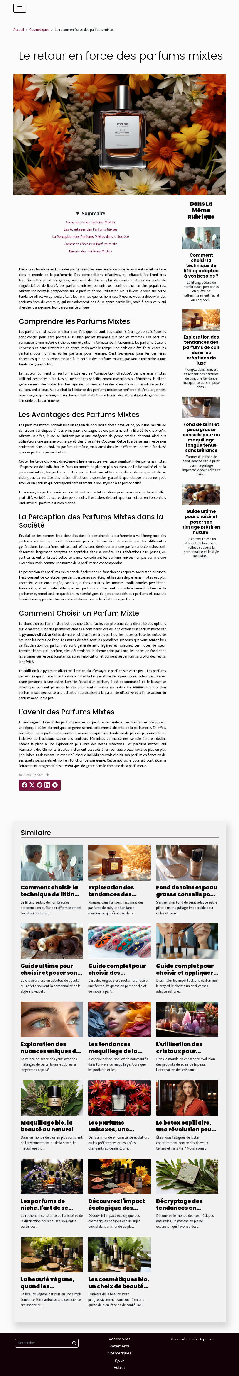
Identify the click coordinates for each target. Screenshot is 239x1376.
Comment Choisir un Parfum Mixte (90, 244)
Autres (120, 1367)
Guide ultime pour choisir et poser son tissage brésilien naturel (201, 521)
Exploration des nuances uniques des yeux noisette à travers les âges (52, 1054)
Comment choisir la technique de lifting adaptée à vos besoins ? (201, 265)
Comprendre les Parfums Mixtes (90, 222)
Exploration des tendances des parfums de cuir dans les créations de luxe (201, 350)
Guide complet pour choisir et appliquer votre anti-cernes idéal (185, 976)
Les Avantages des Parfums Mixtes (90, 229)
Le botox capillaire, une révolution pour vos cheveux (185, 1129)
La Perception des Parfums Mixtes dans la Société (90, 237)
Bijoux (119, 1360)
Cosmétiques (39, 30)
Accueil (18, 30)
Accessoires (119, 1339)
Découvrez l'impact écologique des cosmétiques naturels (116, 1211)
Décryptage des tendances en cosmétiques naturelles (179, 1211)
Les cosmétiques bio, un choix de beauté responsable (118, 1286)
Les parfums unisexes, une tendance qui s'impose (108, 1133)
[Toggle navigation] (19, 8)
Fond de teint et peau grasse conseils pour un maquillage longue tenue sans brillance (201, 437)
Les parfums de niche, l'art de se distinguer (44, 1208)
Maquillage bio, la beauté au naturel (47, 1126)
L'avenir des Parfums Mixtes (90, 251)
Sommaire (93, 214)
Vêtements (119, 1346)
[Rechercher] (47, 1343)
